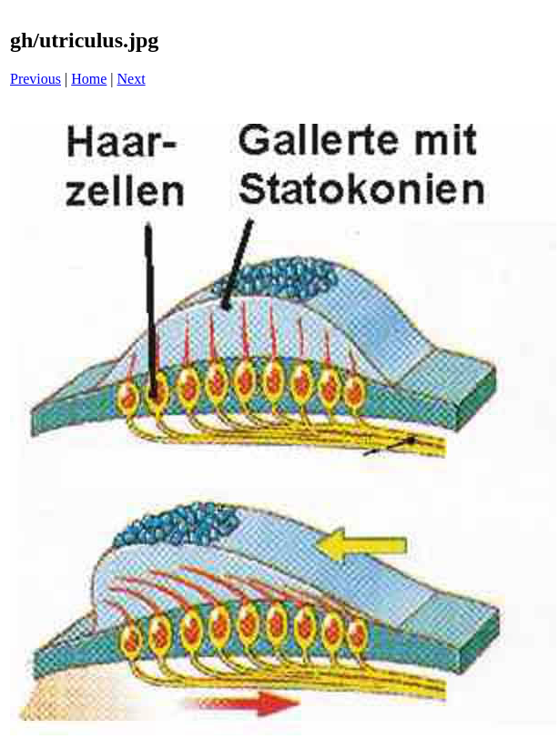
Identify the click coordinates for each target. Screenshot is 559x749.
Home (89, 78)
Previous (35, 78)
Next (131, 78)
